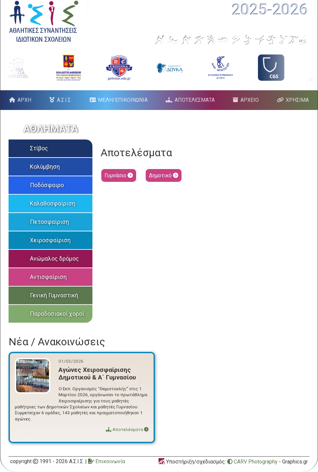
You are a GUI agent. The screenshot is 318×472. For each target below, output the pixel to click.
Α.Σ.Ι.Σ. (64, 100)
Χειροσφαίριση (50, 240)
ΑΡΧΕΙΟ (249, 100)
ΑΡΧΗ (24, 100)
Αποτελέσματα (127, 429)
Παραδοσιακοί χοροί (57, 314)
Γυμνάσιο (119, 175)
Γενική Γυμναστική (54, 295)
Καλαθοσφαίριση (52, 203)
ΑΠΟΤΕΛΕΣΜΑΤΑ (195, 100)
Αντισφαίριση (48, 277)
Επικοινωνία (106, 461)
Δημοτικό (163, 175)
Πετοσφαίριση (49, 222)
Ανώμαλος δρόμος (54, 258)
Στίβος (39, 148)
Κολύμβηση (45, 166)
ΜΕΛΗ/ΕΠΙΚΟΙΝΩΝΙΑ (123, 100)
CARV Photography (252, 462)
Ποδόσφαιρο (47, 185)
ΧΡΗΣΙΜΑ (297, 100)
